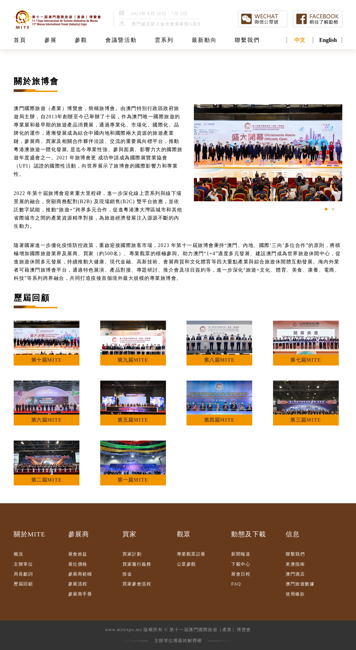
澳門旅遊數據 (300, 584)
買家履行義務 (136, 564)
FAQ (236, 584)
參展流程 (77, 584)
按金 (127, 574)
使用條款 (295, 594)
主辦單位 (23, 564)
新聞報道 (240, 554)
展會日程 (240, 574)
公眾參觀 (186, 564)
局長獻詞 (23, 574)
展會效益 (77, 554)
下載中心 (240, 564)
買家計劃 (132, 554)
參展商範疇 (80, 574)
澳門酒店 (295, 574)
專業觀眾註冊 (191, 554)
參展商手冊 (80, 594)
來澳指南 (295, 564)
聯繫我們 (295, 554)
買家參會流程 (136, 584)
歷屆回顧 (23, 584)
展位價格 (77, 564)
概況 (18, 554)
